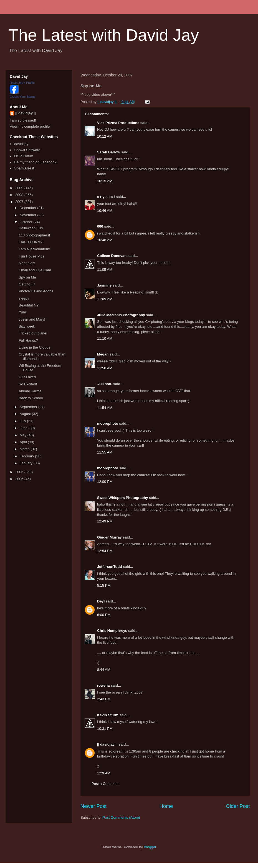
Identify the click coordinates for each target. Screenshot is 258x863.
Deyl (101, 601)
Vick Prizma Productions (118, 123)
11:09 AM (104, 299)
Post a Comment (105, 784)
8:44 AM (103, 670)
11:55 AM (104, 452)
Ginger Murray (109, 537)
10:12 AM (104, 136)
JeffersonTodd (109, 567)
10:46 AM (104, 210)
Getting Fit (27, 284)
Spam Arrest (24, 168)
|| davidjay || (107, 744)
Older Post (238, 806)
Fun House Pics (31, 256)
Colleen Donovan (112, 256)
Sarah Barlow (108, 152)
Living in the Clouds (34, 347)
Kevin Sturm (107, 715)
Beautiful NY (29, 305)
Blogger (150, 847)
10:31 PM (105, 729)
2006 (19, 472)
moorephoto (107, 423)
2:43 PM (103, 699)
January (27, 463)
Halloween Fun (31, 228)
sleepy (24, 298)
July (23, 421)
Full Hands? (28, 340)
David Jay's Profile (22, 82)
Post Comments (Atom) (121, 817)
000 (100, 226)
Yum (22, 312)
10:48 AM (104, 240)
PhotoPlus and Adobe (36, 291)
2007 (19, 202)
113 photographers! (34, 235)
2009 (19, 188)
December (28, 208)
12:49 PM (105, 521)
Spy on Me (27, 277)
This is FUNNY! (31, 242)
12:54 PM (105, 551)
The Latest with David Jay (103, 35)
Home (166, 806)
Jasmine (104, 285)
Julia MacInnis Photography (121, 315)
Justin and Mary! (32, 319)
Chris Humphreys (112, 630)
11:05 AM (104, 269)
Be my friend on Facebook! (35, 162)
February (27, 456)
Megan (102, 354)
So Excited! (28, 384)
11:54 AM (104, 408)
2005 (19, 479)
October (27, 222)
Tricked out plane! (33, 333)
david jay (21, 144)
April (24, 442)
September (29, 407)
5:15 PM (103, 585)
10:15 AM (104, 181)
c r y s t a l (106, 197)
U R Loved (27, 377)
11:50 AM (104, 368)
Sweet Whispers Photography (122, 498)
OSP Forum (23, 156)
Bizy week (27, 326)
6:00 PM (103, 615)
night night (27, 263)
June (24, 428)
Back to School (31, 398)
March (25, 449)
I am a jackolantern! (34, 249)
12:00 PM (105, 482)
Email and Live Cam (35, 270)
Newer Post (93, 806)
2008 (19, 195)
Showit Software (27, 150)
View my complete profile (30, 126)
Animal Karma (30, 391)
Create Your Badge (23, 96)
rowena (103, 685)
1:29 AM (103, 773)
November (28, 215)
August (26, 414)
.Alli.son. (104, 384)
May (23, 435)
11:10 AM (104, 338)
